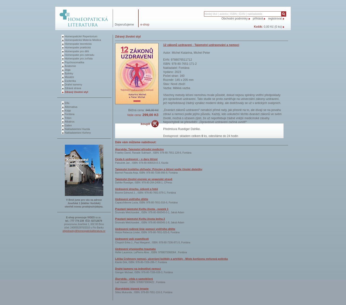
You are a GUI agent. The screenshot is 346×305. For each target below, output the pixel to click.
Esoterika (70, 80)
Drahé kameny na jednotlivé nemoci (138, 268)
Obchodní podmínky (235, 18)
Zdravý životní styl (76, 92)
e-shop (144, 24)
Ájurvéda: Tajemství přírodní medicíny (139, 149)
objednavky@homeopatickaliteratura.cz (83, 231)
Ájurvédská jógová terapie (131, 288)
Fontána (69, 114)
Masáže (69, 77)
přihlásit (258, 18)
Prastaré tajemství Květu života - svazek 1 (141, 209)
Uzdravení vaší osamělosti (132, 238)
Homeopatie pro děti (77, 51)
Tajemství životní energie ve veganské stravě (143, 179)
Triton (68, 118)
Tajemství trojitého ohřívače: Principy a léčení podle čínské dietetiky (158, 169)
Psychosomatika (74, 62)
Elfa (67, 103)
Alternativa (71, 106)
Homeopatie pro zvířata (79, 58)
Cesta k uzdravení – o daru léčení (136, 159)
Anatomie (70, 66)
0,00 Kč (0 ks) (273, 26)
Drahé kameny (73, 84)
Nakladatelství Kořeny (78, 132)
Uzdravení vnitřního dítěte (131, 199)
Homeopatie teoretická (78, 43)
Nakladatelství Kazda (77, 129)
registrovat (275, 18)
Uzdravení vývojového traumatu (135, 248)
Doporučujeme (124, 24)
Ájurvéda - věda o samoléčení (134, 278)
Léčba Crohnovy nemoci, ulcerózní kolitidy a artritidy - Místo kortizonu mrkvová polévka (171, 258)
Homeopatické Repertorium (81, 36)
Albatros (69, 121)
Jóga (67, 69)
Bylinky (69, 73)
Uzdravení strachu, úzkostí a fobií (136, 189)
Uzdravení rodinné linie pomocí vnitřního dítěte (145, 228)
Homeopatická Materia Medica (83, 40)
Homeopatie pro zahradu (79, 54)
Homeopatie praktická (78, 47)
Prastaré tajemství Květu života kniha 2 (140, 218)
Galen (68, 125)
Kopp (68, 110)
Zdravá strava (73, 88)
